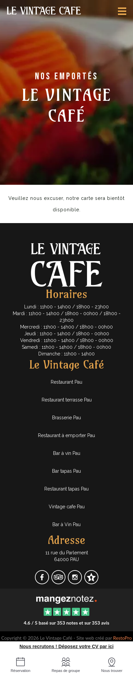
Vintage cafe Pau (67, 506)
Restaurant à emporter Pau (66, 435)
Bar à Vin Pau (66, 524)
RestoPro (122, 638)
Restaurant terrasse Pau (67, 399)
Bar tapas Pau (66, 471)
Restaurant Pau (66, 382)
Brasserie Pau (66, 417)
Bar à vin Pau (66, 453)
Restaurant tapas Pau (66, 489)
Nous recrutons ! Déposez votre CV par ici (66, 646)
